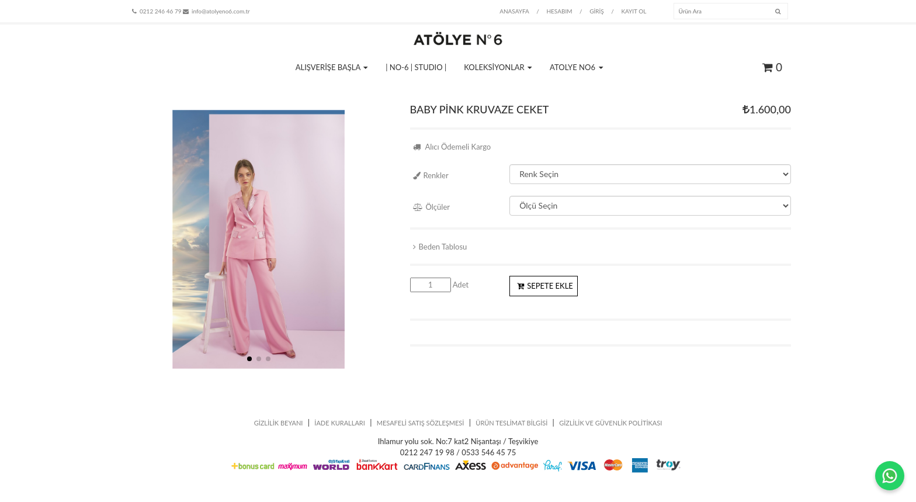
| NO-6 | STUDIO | (416, 67)
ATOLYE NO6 (576, 67)
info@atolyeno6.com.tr (216, 11)
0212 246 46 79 (156, 11)
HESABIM (559, 11)
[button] (249, 358)
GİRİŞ (596, 11)
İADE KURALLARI (339, 423)
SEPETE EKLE (545, 285)
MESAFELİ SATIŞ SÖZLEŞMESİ (420, 423)
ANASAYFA (514, 11)
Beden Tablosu (440, 246)
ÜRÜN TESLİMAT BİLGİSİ (511, 423)
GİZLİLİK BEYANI (278, 423)
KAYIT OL (633, 11)
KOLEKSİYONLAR (498, 67)
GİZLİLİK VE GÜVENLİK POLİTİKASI (610, 423)
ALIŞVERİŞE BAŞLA (332, 67)
